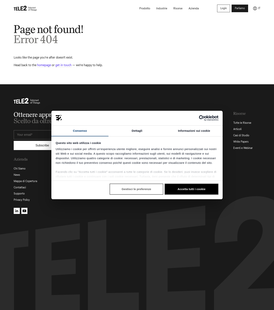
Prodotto (144, 8)
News (17, 175)
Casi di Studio (241, 135)
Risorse (177, 8)
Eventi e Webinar (243, 148)
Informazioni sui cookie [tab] (194, 130)
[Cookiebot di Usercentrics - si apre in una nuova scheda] (201, 118)
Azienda (194, 8)
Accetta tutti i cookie (192, 189)
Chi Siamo (19, 168)
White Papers (241, 141)
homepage (44, 65)
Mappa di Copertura (25, 181)
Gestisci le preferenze (136, 189)
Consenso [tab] (80, 130)
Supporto (19, 193)
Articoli (237, 129)
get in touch (63, 65)
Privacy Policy (22, 200)
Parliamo (240, 8)
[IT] (256, 8)
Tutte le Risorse (242, 122)
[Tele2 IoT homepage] (25, 8)
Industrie (161, 8)
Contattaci (20, 187)
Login (223, 8)
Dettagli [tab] (137, 130)
